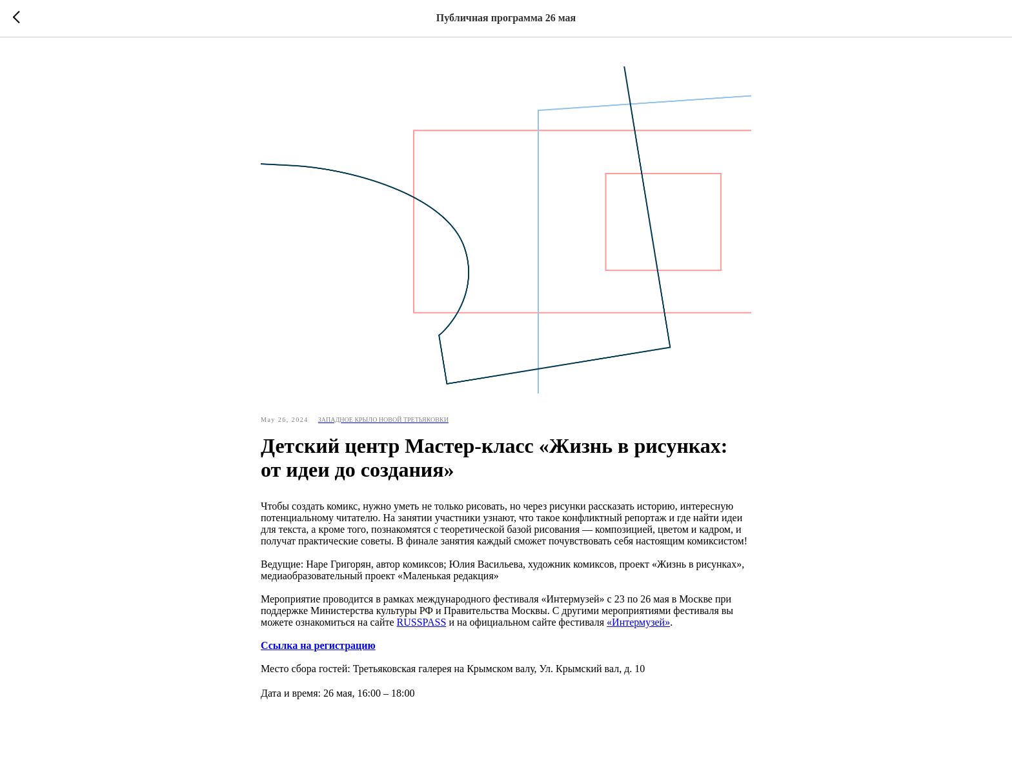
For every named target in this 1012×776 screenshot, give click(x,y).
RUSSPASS (422, 622)
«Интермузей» (638, 622)
